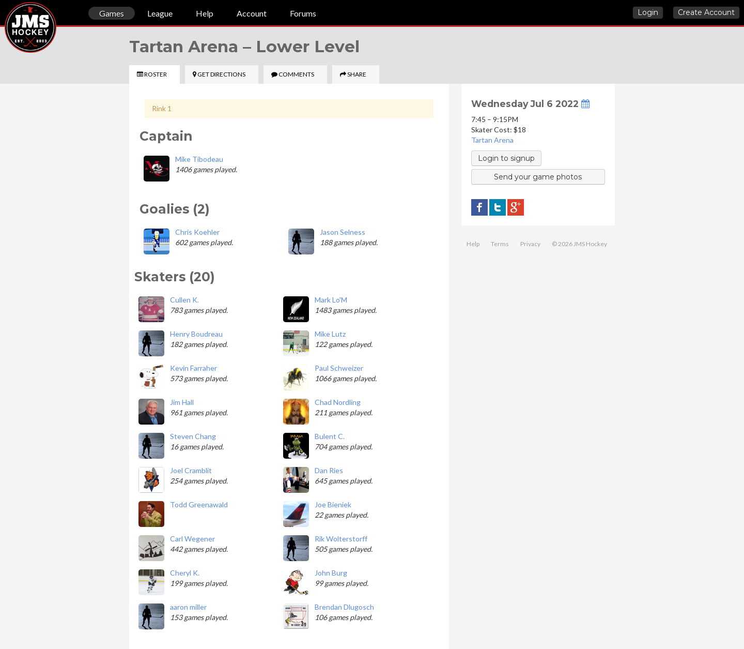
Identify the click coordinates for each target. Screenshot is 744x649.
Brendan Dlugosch (344, 606)
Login (648, 12)
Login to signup (506, 158)
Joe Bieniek (333, 504)
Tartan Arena (492, 139)
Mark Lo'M (331, 299)
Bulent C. (330, 436)
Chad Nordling (338, 402)
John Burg (331, 572)
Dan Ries (329, 470)
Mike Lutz (330, 333)
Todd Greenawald (199, 504)
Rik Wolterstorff (341, 538)
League (160, 13)
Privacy (530, 244)
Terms (500, 244)
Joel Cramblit (191, 470)
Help (204, 13)
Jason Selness (342, 232)
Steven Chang (193, 436)
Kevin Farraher (193, 368)
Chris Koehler (197, 232)
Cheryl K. (184, 572)
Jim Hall (182, 402)
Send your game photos (538, 177)
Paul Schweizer (339, 368)
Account (252, 13)
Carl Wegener (192, 538)
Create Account (706, 12)
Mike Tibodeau (199, 159)
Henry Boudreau (196, 333)
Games (111, 13)
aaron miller (188, 606)
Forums (303, 13)
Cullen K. (184, 299)
